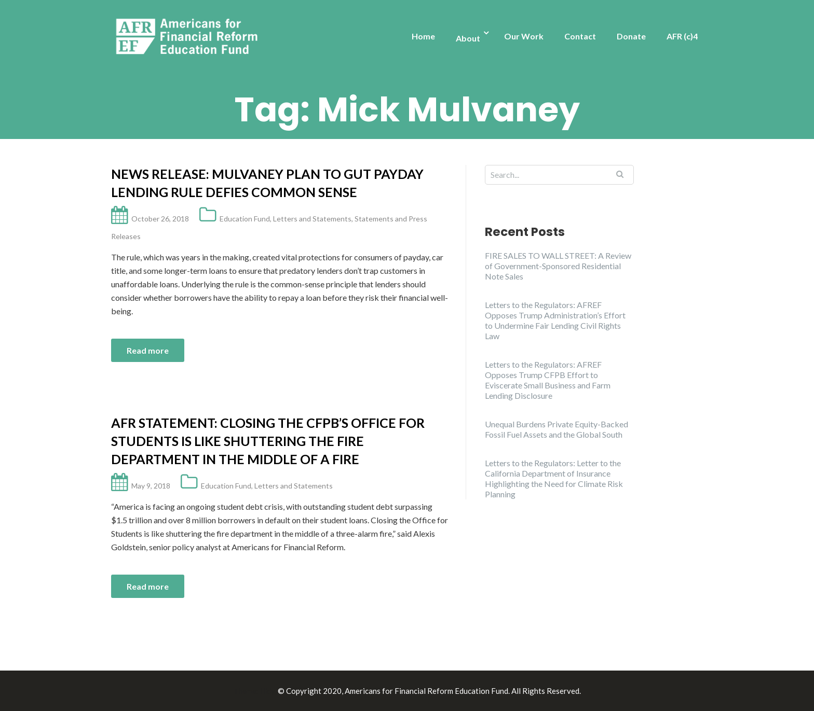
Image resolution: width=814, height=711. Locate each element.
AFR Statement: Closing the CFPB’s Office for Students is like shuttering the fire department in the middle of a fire (268, 441)
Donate (631, 36)
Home (423, 36)
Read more (148, 350)
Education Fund (245, 218)
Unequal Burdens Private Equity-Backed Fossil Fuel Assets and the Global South (556, 429)
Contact (580, 36)
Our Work (524, 36)
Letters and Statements (312, 218)
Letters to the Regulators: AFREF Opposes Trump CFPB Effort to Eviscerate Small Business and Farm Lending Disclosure (547, 379)
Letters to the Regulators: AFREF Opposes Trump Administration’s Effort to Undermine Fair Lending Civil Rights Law (555, 320)
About (468, 38)
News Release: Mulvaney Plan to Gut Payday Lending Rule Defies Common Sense (267, 183)
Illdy (267, 690)
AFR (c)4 (682, 36)
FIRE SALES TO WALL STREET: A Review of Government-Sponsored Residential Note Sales (558, 265)
